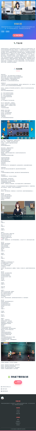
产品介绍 (18, 410)
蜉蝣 (18, 420)
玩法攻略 (18, 412)
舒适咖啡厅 (18, 421)
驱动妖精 (18, 425)
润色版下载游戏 (18, 35)
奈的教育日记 (18, 423)
